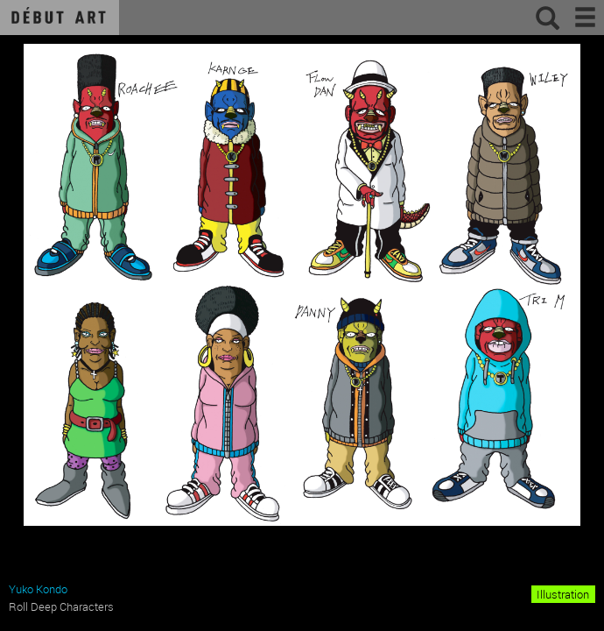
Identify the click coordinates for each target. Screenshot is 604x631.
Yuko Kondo (38, 589)
